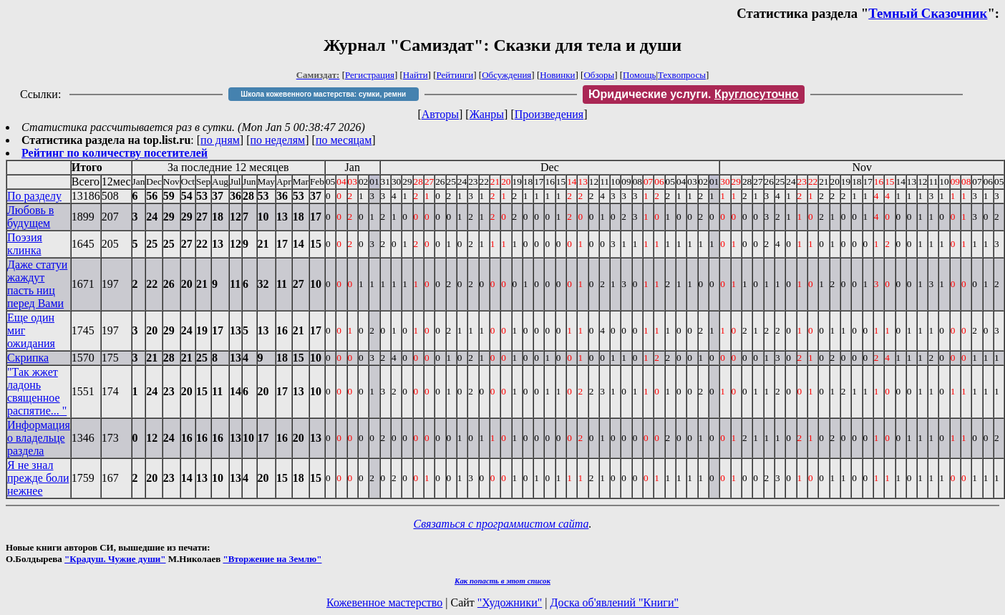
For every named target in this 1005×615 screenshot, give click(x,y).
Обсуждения (506, 74)
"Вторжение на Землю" (272, 558)
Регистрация (369, 74)
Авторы (440, 114)
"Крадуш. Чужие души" (115, 558)
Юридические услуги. (693, 94)
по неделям (278, 140)
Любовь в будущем (30, 216)
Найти (415, 74)
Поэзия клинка (24, 243)
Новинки (557, 74)
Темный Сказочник (927, 13)
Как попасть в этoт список (502, 580)
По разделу (34, 196)
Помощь (639, 74)
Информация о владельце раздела (38, 438)
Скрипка (28, 358)
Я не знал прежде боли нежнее (38, 478)
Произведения (549, 114)
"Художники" (509, 602)
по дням (220, 140)
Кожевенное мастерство (384, 602)
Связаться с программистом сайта (501, 524)
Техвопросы (682, 74)
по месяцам (344, 140)
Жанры (487, 114)
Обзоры (598, 74)
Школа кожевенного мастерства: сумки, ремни (323, 94)
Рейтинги (455, 74)
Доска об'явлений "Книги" (614, 602)
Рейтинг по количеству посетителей (114, 153)
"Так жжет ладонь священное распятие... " (37, 391)
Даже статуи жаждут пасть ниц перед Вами (37, 283)
